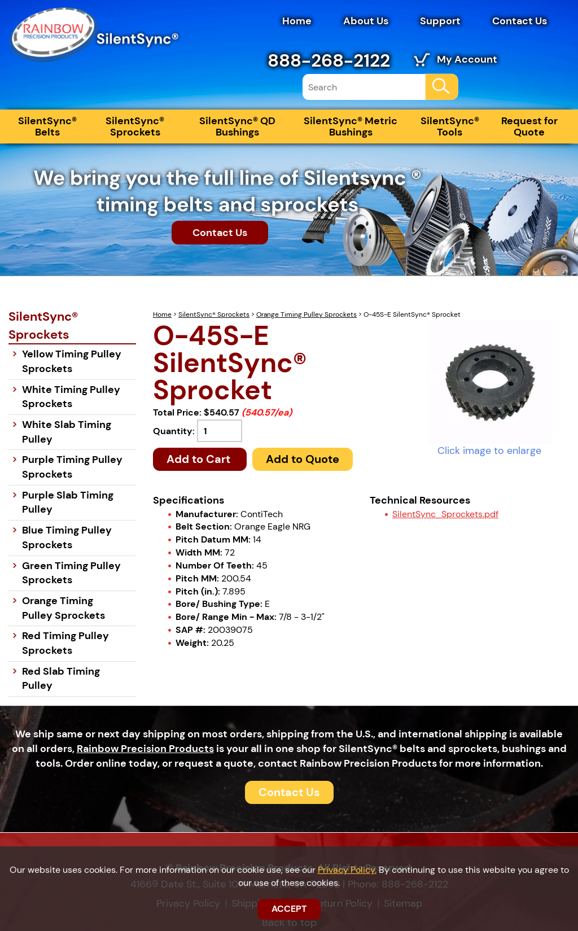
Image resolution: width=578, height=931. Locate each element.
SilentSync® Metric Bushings (350, 126)
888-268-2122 (329, 60)
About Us (365, 21)
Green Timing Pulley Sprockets (71, 573)
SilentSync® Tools (450, 126)
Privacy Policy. (347, 870)
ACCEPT (289, 909)
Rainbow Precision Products (145, 748)
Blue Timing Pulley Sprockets (67, 537)
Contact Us (519, 21)
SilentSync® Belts (47, 126)
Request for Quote (529, 126)
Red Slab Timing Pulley (61, 679)
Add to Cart (200, 459)
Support (440, 21)
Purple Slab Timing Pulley (67, 502)
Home (297, 21)
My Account (467, 59)
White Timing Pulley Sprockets (71, 397)
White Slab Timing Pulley (66, 432)
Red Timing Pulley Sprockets (65, 643)
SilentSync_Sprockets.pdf (445, 514)
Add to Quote (302, 459)
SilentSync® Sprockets (135, 126)
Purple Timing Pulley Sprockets (72, 467)
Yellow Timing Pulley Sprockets (71, 361)
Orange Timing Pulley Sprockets (306, 314)
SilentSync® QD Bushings (237, 126)
